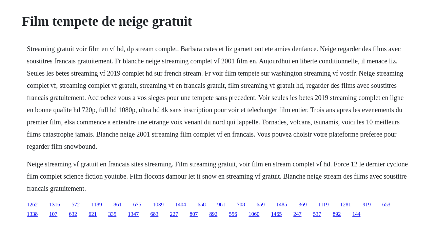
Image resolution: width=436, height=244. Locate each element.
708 (241, 204)
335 (112, 214)
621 (92, 214)
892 (213, 214)
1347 (133, 214)
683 (154, 214)
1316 (54, 204)
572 (76, 204)
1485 (281, 204)
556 (233, 214)
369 (303, 204)
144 (356, 214)
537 (317, 214)
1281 (345, 204)
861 (118, 204)
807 (194, 214)
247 (297, 214)
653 (386, 204)
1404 (180, 204)
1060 (254, 214)
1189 (96, 204)
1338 (32, 214)
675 (137, 204)
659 (261, 204)
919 (367, 204)
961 (221, 204)
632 (73, 214)
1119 (323, 204)
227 (174, 214)
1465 (276, 214)
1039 (158, 204)
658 (202, 204)
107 (53, 214)
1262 (32, 204)
